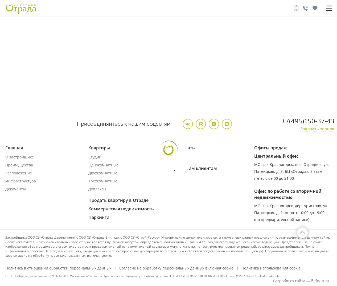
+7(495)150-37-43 (308, 120)
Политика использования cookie (271, 268)
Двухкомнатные (102, 172)
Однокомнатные (103, 164)
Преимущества (19, 164)
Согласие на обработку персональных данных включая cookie (176, 268)
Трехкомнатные (102, 180)
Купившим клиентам (194, 168)
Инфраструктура (20, 180)
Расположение (18, 172)
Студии (94, 157)
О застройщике (19, 157)
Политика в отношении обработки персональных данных (58, 268)
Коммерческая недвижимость (121, 209)
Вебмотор (320, 280)
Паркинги (98, 217)
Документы (15, 188)
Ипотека (179, 157)
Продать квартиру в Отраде (118, 200)
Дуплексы (97, 188)
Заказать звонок (317, 128)
